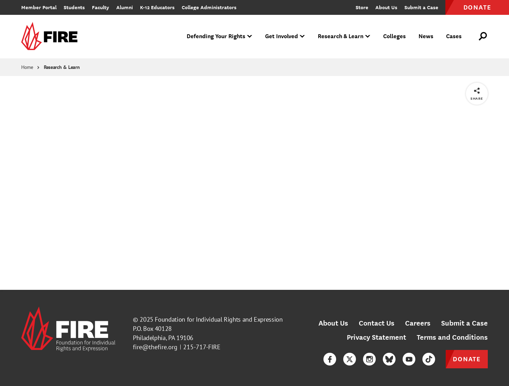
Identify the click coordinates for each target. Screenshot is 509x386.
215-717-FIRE (202, 347)
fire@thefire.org (155, 347)
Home (27, 67)
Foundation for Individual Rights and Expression (218, 319)
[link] (51, 36)
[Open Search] (483, 36)
